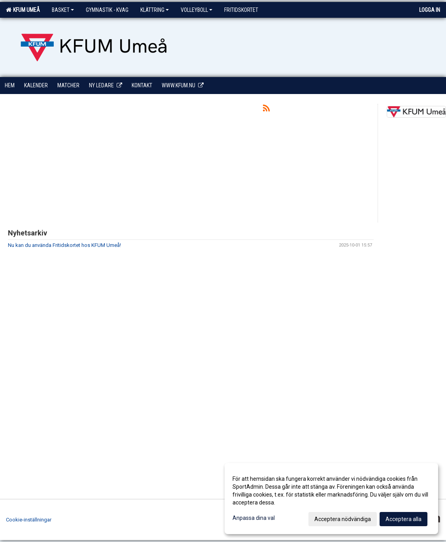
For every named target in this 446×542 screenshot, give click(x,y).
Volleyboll (196, 10)
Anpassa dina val (253, 518)
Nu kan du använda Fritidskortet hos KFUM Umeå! (64, 245)
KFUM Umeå (23, 10)
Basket (63, 10)
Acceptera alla (403, 519)
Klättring (154, 10)
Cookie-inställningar (28, 520)
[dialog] (331, 498)
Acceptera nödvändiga (342, 519)
